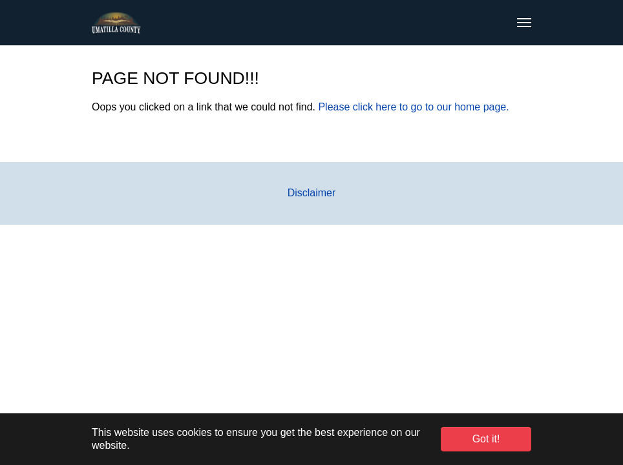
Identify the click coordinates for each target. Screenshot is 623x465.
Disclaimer (312, 192)
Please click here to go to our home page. (413, 106)
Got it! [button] (486, 438)
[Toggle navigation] (524, 23)
